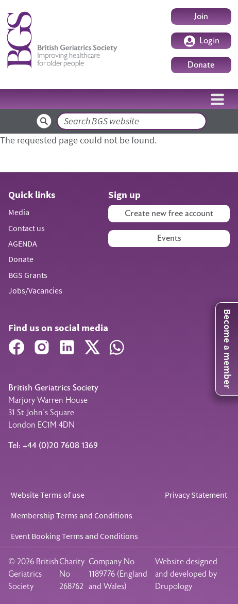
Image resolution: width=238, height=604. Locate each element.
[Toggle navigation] (217, 99)
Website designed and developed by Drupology (186, 574)
